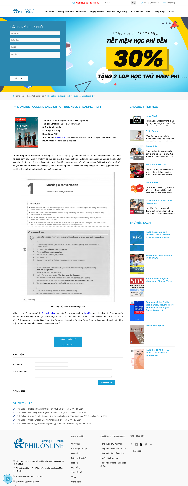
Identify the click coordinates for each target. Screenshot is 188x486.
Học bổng (122, 11)
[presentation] (30, 66)
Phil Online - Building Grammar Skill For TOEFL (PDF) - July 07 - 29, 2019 (50, 409)
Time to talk (152, 182)
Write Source (152, 131)
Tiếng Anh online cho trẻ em (113, 448)
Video (148, 11)
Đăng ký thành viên (151, 3)
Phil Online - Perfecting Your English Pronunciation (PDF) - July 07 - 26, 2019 (51, 412)
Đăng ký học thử (96, 11)
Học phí (111, 11)
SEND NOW (106, 382)
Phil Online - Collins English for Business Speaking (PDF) (71, 96)
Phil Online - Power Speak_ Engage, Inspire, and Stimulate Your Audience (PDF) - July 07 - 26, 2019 (62, 416)
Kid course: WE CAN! (156, 164)
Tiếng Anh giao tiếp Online (112, 453)
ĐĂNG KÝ (19, 78)
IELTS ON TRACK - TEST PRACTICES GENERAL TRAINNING (158, 353)
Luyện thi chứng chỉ (109, 458)
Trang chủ (19, 96)
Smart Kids (151, 146)
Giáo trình (81, 11)
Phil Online (60, 137)
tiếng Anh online (48, 313)
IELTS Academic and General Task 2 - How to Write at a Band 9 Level (158, 235)
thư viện (87, 313)
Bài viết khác (22, 403)
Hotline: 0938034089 (87, 2)
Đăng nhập (171, 3)
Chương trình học (65, 11)
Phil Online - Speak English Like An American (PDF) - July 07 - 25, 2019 (49, 420)
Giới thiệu (49, 11)
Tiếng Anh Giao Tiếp (35, 96)
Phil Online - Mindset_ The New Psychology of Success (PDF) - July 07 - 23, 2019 (54, 423)
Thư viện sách (136, 11)
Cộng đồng (159, 11)
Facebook (137, 451)
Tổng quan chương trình (111, 444)
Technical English (155, 325)
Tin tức (170, 11)
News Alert (151, 116)
